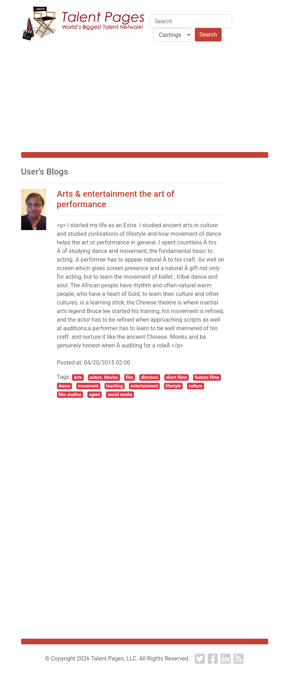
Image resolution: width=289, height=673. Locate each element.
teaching (114, 386)
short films (176, 377)
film (129, 377)
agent (94, 394)
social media (120, 394)
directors (149, 377)
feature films (207, 377)
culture (195, 386)
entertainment (144, 386)
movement (88, 386)
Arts (78, 377)
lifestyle (173, 386)
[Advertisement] (144, 98)
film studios (69, 394)
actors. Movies (104, 377)
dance (64, 386)
